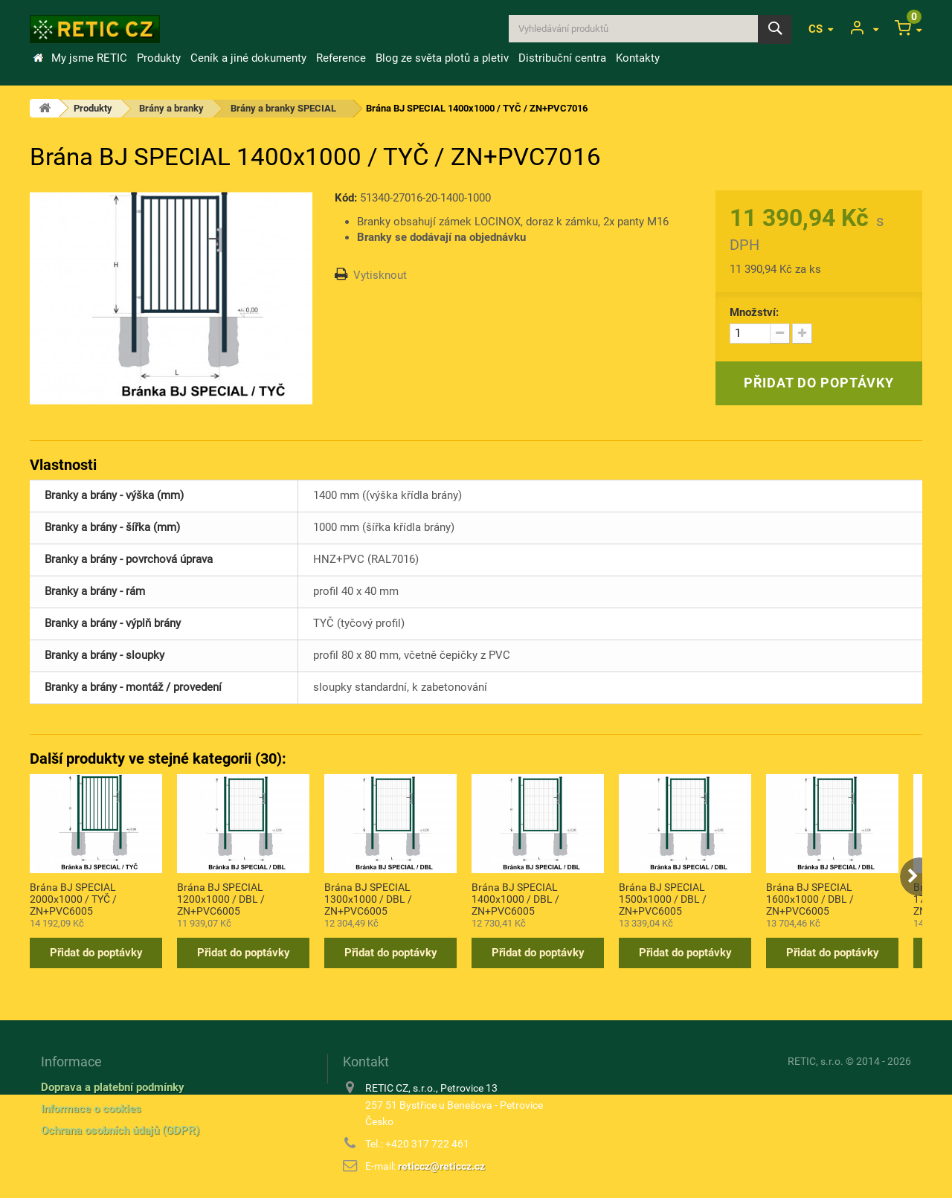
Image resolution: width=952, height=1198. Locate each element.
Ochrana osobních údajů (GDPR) (120, 1130)
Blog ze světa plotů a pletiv (442, 58)
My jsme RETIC (89, 58)
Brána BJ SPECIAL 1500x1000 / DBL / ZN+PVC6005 (663, 898)
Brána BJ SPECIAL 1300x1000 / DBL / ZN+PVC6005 (368, 898)
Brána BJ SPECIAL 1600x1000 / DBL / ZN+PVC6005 (810, 898)
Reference (341, 58)
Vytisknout (380, 275)
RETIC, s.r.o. (815, 1061)
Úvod (37, 58)
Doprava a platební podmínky (112, 1087)
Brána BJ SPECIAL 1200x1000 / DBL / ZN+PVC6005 (221, 898)
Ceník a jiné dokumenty (248, 58)
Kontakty (638, 58)
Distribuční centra (562, 58)
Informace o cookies (91, 1108)
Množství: (754, 312)
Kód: (346, 198)
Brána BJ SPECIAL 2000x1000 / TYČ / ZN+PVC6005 (73, 898)
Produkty (159, 58)
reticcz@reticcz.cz (441, 1166)
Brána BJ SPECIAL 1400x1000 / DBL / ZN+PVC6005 (515, 898)
